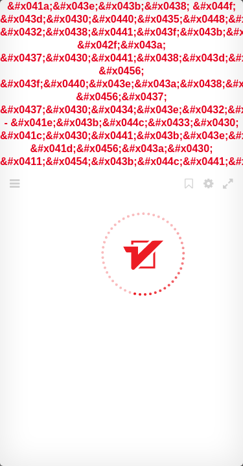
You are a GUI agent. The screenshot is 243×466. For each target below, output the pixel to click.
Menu (16, 191)
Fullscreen (229, 191)
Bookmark (190, 191)
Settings (210, 191)
